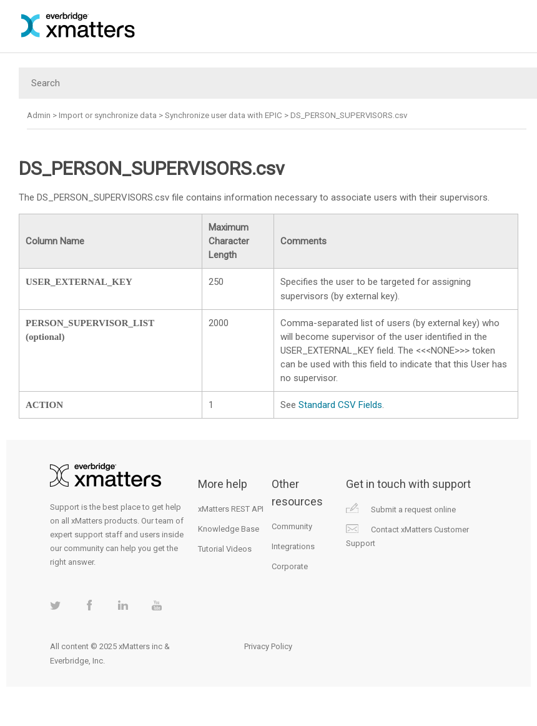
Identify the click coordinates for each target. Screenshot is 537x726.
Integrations (293, 546)
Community (292, 526)
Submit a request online (413, 509)
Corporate (290, 566)
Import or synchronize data (108, 115)
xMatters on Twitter (55, 605)
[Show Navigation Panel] (521, 25)
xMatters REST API (231, 509)
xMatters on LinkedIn (122, 605)
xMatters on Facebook (89, 605)
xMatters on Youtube (156, 605)
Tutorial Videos (225, 549)
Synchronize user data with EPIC (223, 115)
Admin (39, 115)
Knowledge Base (228, 529)
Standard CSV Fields (340, 404)
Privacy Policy (268, 646)
